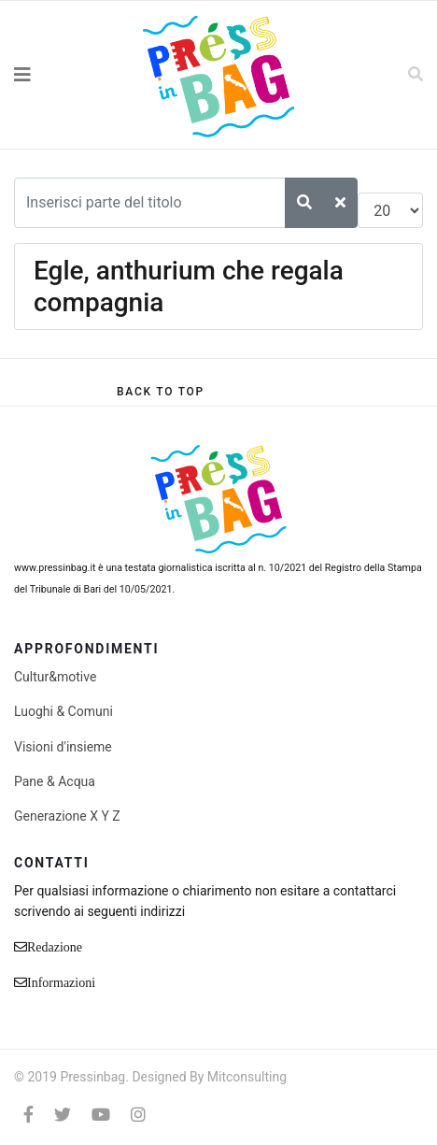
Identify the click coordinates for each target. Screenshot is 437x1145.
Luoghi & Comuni (63, 711)
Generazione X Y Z (67, 816)
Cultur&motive (55, 676)
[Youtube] (101, 1114)
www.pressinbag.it (54, 568)
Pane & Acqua (54, 781)
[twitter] (62, 1114)
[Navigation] (54, 74)
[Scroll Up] (160, 392)
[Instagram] (138, 1114)
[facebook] (28, 1114)
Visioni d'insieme (63, 746)
